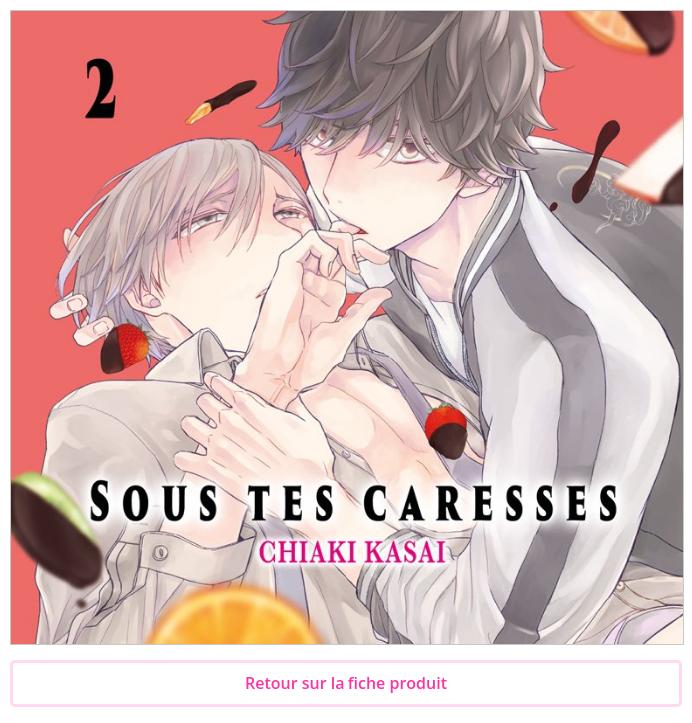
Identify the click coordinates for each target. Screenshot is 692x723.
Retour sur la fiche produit (346, 683)
